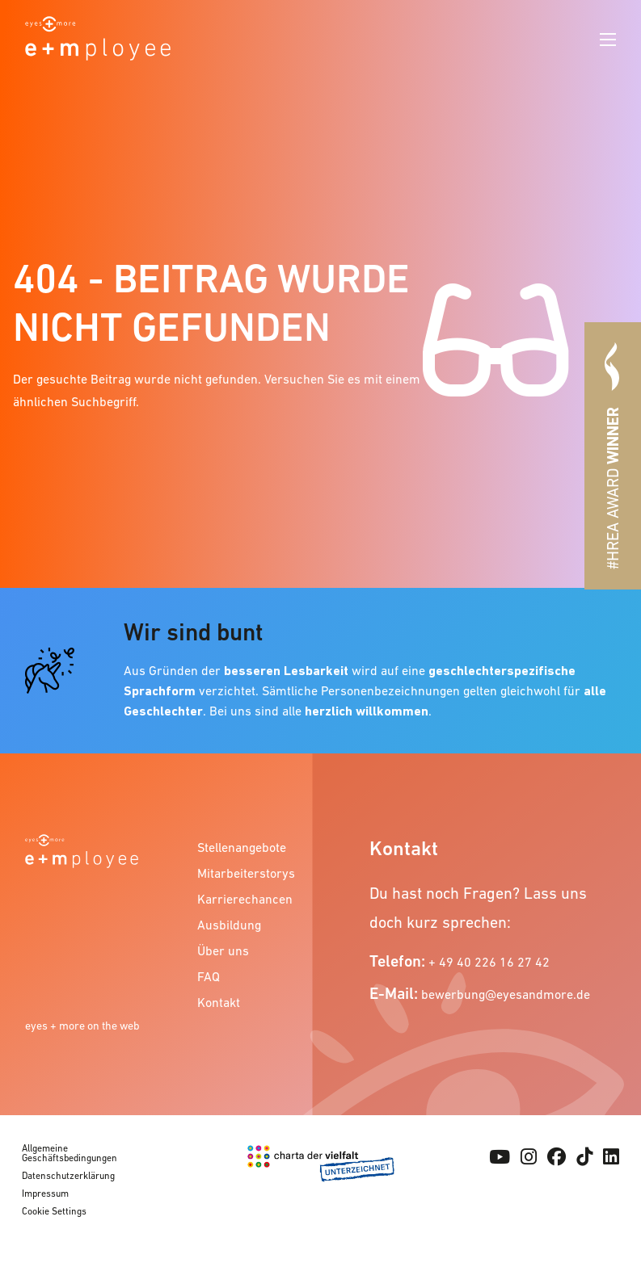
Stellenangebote (241, 847)
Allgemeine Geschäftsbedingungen (69, 1153)
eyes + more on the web (82, 1025)
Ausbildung (229, 924)
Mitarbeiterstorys (246, 873)
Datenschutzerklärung (68, 1176)
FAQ (208, 976)
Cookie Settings (54, 1211)
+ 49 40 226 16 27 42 (489, 961)
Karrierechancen (245, 899)
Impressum (45, 1193)
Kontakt (218, 1002)
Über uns (223, 950)
